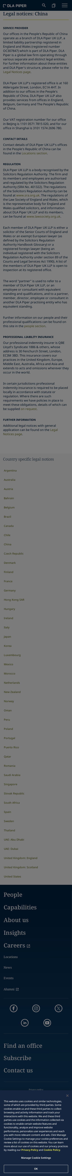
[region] (36, 1133)
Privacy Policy (29, 1150)
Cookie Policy (52, 1150)
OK (36, 1168)
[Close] (67, 1095)
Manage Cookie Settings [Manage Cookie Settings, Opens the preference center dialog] (36, 1157)
